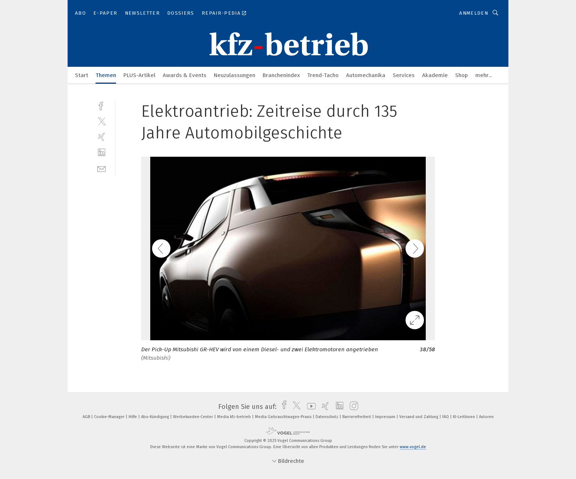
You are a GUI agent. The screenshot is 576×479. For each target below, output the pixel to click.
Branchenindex (281, 75)
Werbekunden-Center (193, 416)
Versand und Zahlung (419, 416)
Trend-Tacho (323, 75)
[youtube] (309, 407)
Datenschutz (327, 416)
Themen (106, 75)
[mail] (101, 168)
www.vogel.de (413, 446)
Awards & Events (184, 75)
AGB (87, 416)
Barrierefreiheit (357, 416)
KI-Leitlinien (464, 416)
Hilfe (133, 416)
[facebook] (101, 105)
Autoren (486, 416)
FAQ (446, 416)
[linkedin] (101, 152)
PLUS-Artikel (139, 75)
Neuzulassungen (234, 75)
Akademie (435, 75)
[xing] (101, 136)
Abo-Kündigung (155, 416)
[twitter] (101, 121)
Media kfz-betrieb (234, 416)
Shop (461, 75)
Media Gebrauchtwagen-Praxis (284, 416)
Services (404, 75)
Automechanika (365, 75)
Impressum (385, 416)
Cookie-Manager (110, 416)
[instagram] (352, 407)
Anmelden (473, 13)
